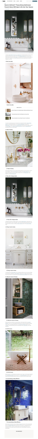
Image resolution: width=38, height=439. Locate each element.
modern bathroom (26, 171)
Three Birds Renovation (10, 375)
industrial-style (19, 125)
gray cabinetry (17, 273)
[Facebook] (26, 1)
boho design (9, 126)
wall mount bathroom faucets (17, 126)
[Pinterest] (28, 1)
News (5, 3)
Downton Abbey (28, 223)
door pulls (13, 272)
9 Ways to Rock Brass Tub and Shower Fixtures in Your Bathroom (21, 118)
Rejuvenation (7, 125)
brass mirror (26, 172)
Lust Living (15, 171)
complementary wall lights (23, 274)
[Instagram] (27, 1)
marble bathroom (23, 221)
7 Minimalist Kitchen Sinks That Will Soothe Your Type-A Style (20, 114)
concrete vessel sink (21, 124)
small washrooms (28, 126)
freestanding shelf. (13, 173)
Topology (6, 325)
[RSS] (31, 1)
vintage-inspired (11, 425)
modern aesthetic (20, 223)
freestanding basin (24, 375)
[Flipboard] (30, 1)
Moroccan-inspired (22, 324)
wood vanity (25, 325)
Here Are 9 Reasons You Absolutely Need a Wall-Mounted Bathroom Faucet (22, 110)
